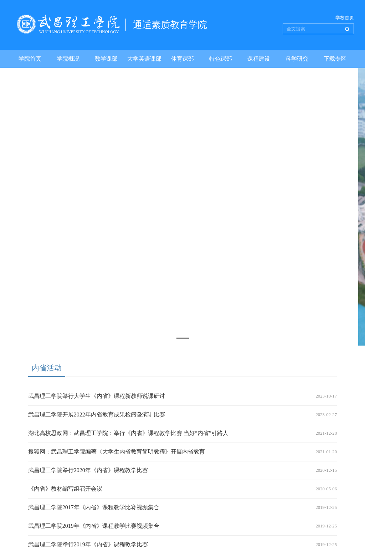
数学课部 (106, 59)
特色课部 (220, 59)
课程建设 (258, 59)
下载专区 (335, 59)
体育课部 (182, 59)
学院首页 (30, 59)
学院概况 (68, 59)
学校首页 (344, 17)
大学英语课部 (144, 59)
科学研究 (297, 59)
